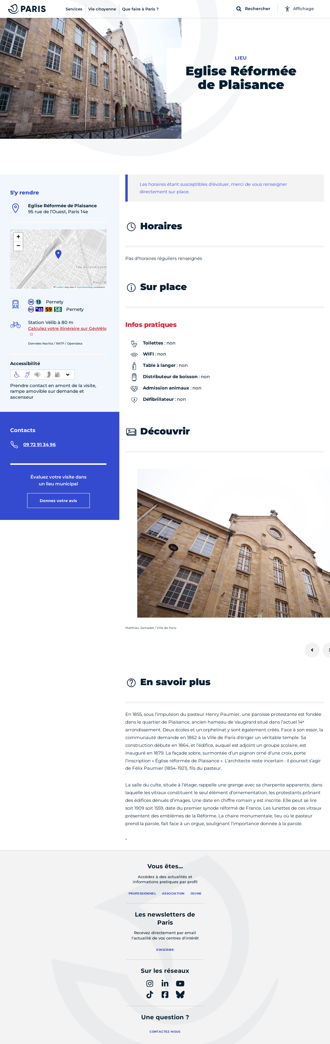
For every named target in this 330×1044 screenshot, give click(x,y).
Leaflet (58, 287)
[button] (58, 254)
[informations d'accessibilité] (42, 375)
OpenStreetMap (85, 287)
